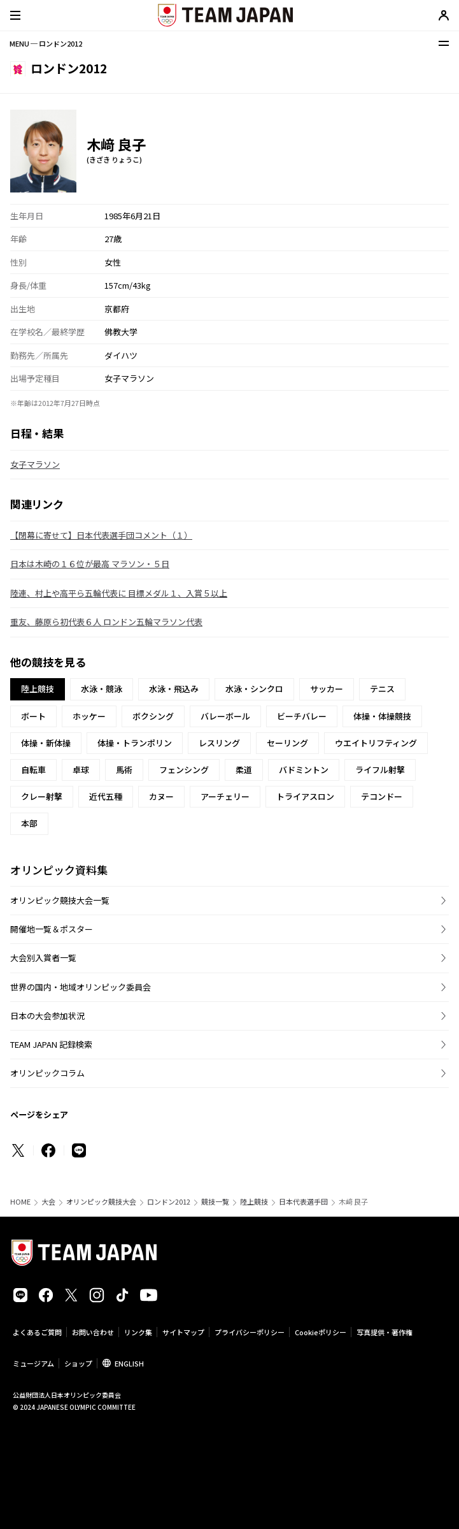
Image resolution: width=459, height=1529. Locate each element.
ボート (33, 716)
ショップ (78, 1363)
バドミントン (303, 770)
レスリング (219, 743)
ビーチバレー (302, 716)
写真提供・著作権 (385, 1332)
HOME (20, 1202)
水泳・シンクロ (254, 689)
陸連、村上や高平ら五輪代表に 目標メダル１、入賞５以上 (118, 593)
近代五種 (105, 796)
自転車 (33, 770)
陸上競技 (254, 1202)
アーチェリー (225, 796)
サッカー (326, 689)
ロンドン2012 (168, 1202)
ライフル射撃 (380, 770)
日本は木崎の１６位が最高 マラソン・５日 (89, 564)
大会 (48, 1202)
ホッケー (89, 716)
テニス (382, 689)
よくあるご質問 (37, 1332)
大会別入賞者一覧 (43, 958)
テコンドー (381, 796)
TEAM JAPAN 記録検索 (51, 1044)
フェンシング (184, 770)
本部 (29, 823)
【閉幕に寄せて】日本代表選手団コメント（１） (101, 535)
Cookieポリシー (320, 1332)
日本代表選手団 (303, 1202)
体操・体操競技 (382, 716)
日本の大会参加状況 (47, 1016)
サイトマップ (183, 1332)
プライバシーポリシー (250, 1332)
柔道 (244, 770)
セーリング (287, 743)
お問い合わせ (93, 1332)
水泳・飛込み (174, 689)
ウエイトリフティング (376, 743)
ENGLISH (129, 1363)
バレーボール (225, 716)
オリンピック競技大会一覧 (59, 900)
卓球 (81, 770)
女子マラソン (35, 464)
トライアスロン (305, 796)
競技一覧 (215, 1202)
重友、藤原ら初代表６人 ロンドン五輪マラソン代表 (106, 622)
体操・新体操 (46, 743)
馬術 (124, 770)
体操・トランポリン (134, 743)
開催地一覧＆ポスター (51, 929)
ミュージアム (33, 1363)
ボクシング (153, 716)
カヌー (161, 796)
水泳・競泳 (101, 689)
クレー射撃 (41, 796)
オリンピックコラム (47, 1073)
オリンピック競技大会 (101, 1202)
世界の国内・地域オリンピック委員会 (80, 987)
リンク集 (138, 1332)
